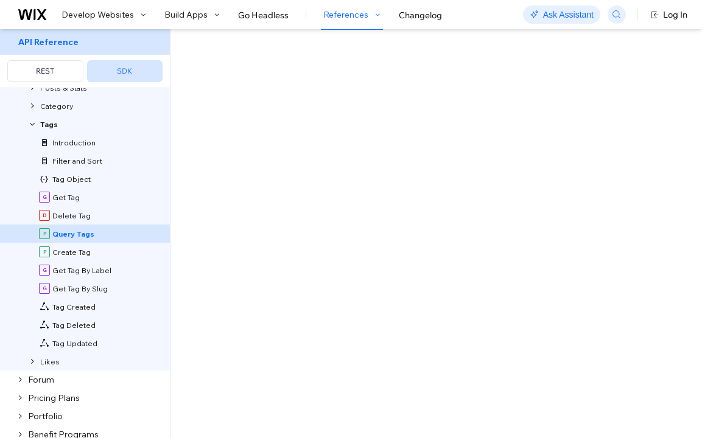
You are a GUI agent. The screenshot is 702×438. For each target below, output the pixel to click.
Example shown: (526, 150)
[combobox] (579, 169)
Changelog (420, 15)
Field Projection (427, 409)
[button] (245, 108)
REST (45, 70)
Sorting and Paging (324, 409)
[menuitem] (85, 58)
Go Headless (263, 15)
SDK (124, 70)
